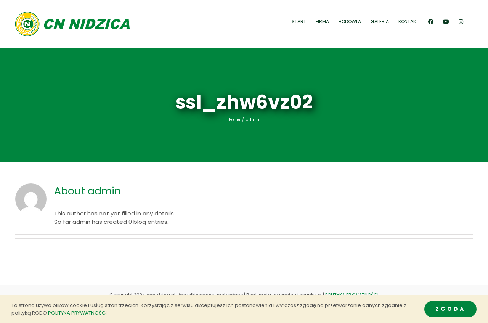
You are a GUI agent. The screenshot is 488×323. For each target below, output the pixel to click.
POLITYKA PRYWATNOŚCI (352, 295)
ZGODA (450, 309)
